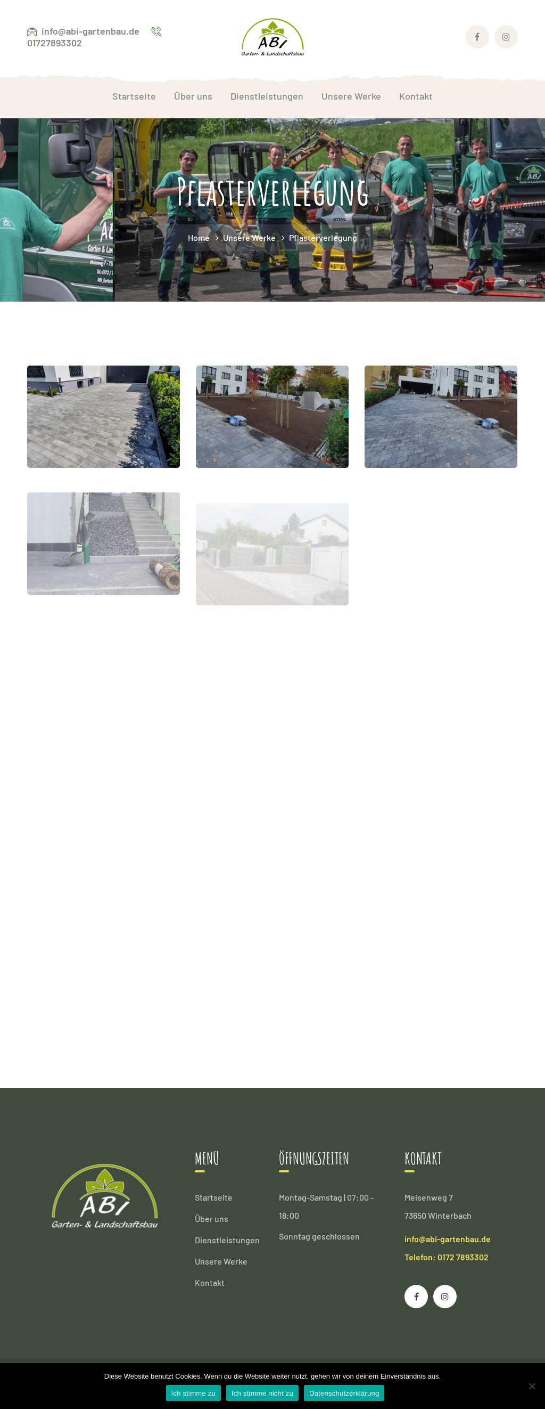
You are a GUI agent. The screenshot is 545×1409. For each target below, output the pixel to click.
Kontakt (210, 1282)
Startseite (214, 1197)
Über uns (211, 1218)
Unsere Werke (249, 237)
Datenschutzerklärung (344, 1393)
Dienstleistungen (227, 1240)
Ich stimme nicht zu (262, 1393)
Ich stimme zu (193, 1393)
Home (199, 237)
